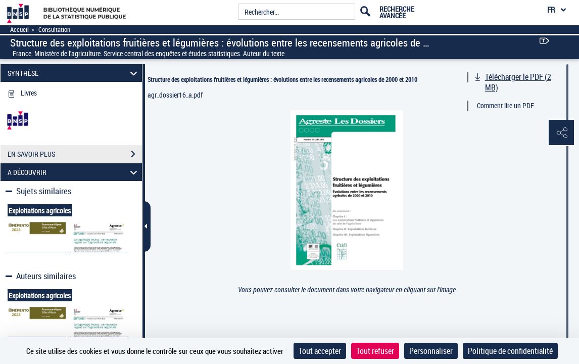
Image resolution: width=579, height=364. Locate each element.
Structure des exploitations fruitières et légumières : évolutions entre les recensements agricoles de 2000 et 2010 (282, 79)
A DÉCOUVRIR (74, 172)
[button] (561, 133)
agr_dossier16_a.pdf (175, 95)
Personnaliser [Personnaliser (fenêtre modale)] (431, 350)
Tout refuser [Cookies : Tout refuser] (375, 350)
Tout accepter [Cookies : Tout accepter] (320, 350)
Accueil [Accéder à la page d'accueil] (19, 29)
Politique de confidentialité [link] (510, 350)
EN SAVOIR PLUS (75, 154)
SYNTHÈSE (74, 73)
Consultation (54, 29)
